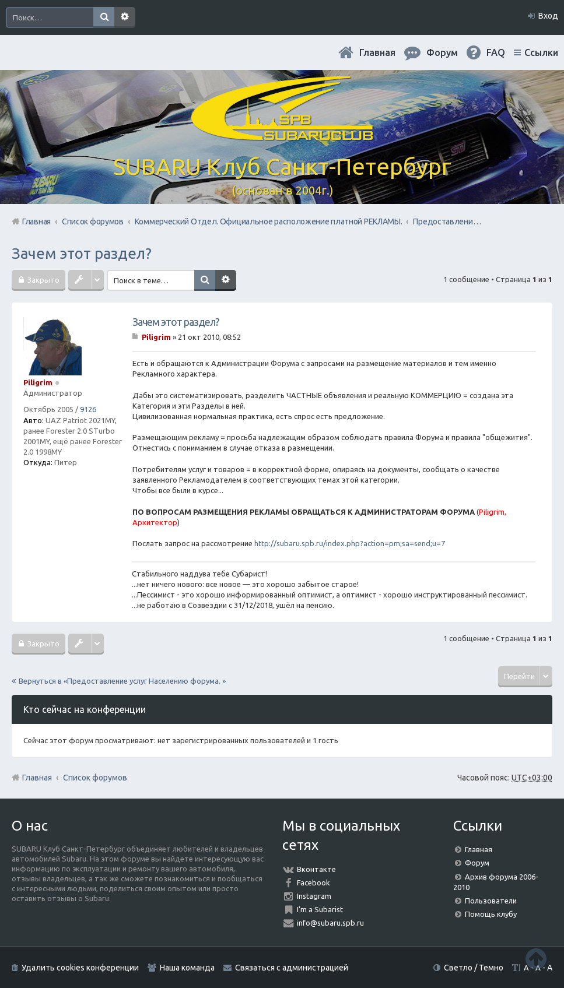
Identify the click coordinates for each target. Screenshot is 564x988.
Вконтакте (316, 869)
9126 (88, 409)
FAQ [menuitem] (495, 52)
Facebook (313, 882)
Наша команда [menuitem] (187, 967)
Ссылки (541, 52)
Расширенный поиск (124, 17)
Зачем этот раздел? (82, 253)
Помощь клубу (491, 914)
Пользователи (491, 900)
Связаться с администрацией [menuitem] (291, 967)
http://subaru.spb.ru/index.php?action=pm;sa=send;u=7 (349, 543)
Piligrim (37, 382)
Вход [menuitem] (548, 15)
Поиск (103, 17)
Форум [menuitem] (442, 52)
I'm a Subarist (320, 909)
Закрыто (42, 280)
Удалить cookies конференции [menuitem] (80, 967)
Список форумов (95, 777)
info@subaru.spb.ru (330, 923)
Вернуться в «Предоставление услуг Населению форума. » (122, 681)
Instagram (314, 896)
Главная (377, 52)
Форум (477, 863)
